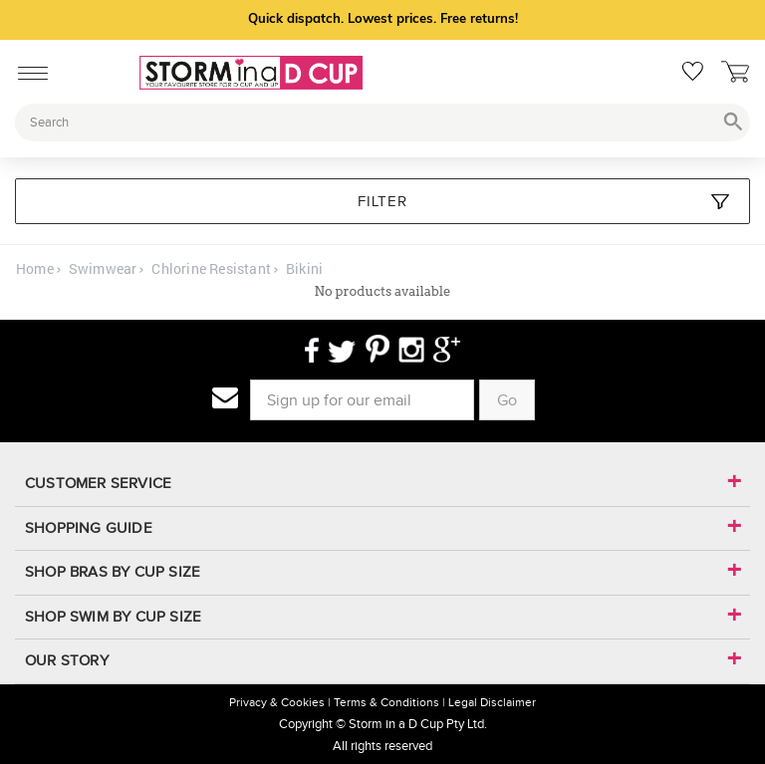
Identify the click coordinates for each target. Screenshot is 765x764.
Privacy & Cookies (277, 702)
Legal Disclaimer (492, 702)
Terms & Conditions (386, 702)
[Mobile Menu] (27, 69)
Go (507, 399)
